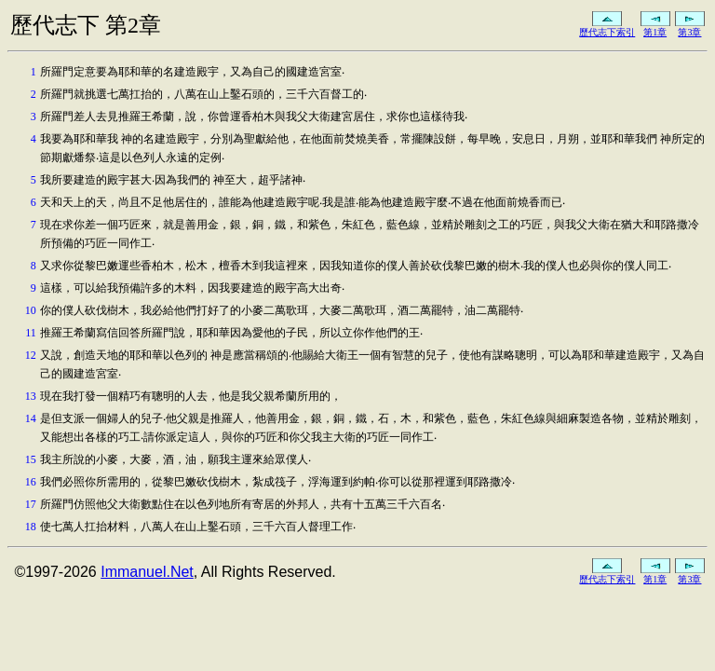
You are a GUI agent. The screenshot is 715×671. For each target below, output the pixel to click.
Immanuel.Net (147, 572)
